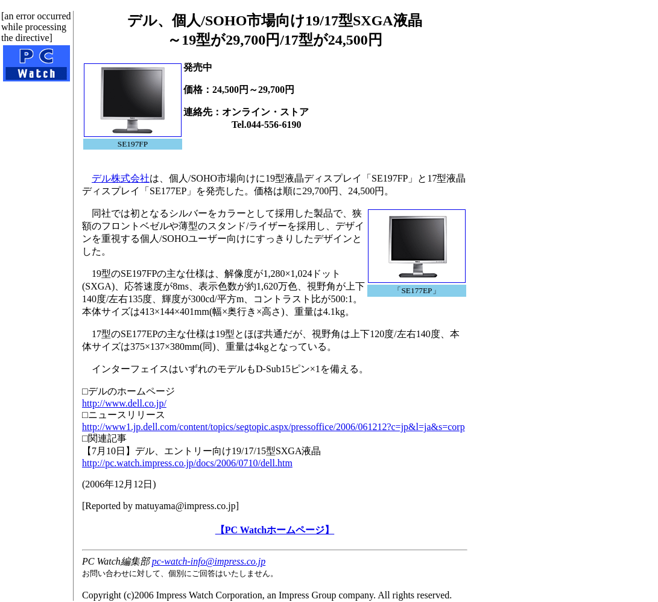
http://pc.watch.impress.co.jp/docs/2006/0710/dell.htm (187, 463)
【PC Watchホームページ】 (274, 530)
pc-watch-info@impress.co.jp (208, 561)
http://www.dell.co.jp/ (124, 403)
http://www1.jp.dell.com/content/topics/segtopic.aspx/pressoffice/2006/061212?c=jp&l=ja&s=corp (273, 427)
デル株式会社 (121, 178)
